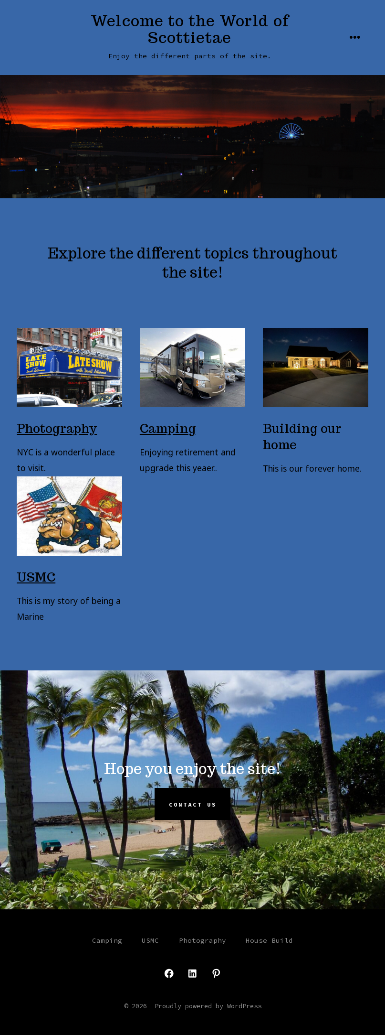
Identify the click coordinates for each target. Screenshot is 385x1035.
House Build (269, 940)
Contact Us (193, 804)
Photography (57, 428)
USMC (36, 577)
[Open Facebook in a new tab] (169, 973)
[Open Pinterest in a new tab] (216, 973)
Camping (168, 428)
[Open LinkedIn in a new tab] (192, 973)
